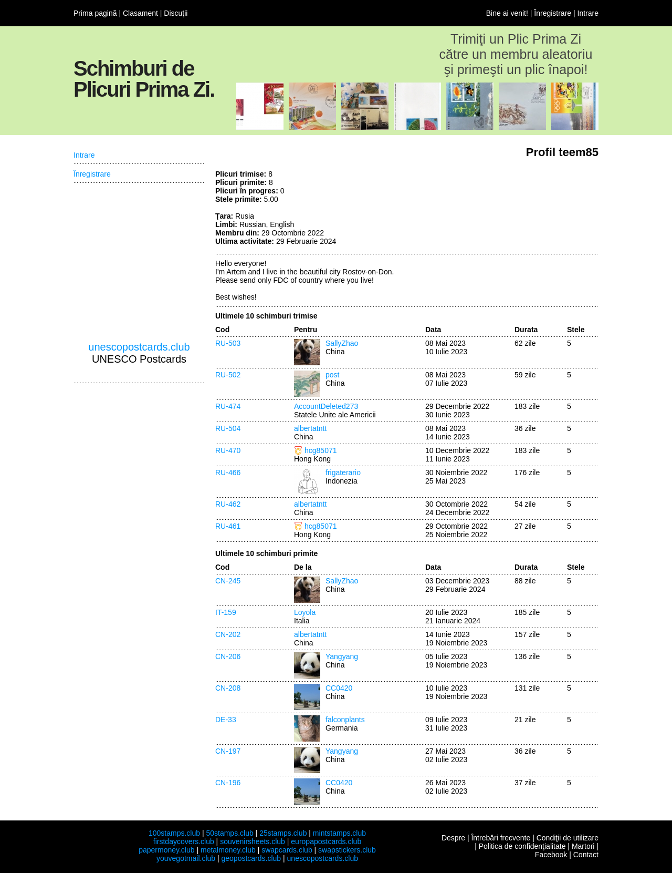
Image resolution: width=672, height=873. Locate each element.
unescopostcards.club (139, 347)
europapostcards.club (326, 841)
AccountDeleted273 (326, 406)
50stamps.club (229, 833)
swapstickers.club (347, 850)
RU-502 (227, 375)
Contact (585, 854)
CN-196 (227, 782)
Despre (453, 838)
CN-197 (227, 751)
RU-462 (227, 504)
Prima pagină (95, 13)
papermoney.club (166, 850)
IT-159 (225, 612)
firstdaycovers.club (183, 841)
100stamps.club (174, 833)
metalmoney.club (228, 850)
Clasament (140, 13)
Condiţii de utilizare (567, 838)
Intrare (588, 13)
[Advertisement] (519, 209)
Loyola (305, 612)
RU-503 (227, 343)
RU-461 (227, 526)
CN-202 (227, 634)
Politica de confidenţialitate (522, 846)
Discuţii (175, 13)
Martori (583, 846)
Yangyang (342, 656)
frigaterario (343, 472)
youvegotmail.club (185, 858)
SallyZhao (342, 343)
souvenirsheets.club (252, 841)
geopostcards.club (251, 858)
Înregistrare (552, 13)
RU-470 (227, 450)
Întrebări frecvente (500, 838)
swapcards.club (286, 850)
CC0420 (339, 688)
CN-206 (227, 656)
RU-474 (227, 406)
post (332, 375)
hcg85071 (320, 450)
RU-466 (227, 472)
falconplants (345, 719)
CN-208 (227, 688)
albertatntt (310, 428)
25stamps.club (283, 833)
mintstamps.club (339, 833)
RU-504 (227, 428)
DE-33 (225, 719)
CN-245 (227, 581)
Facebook (551, 854)
